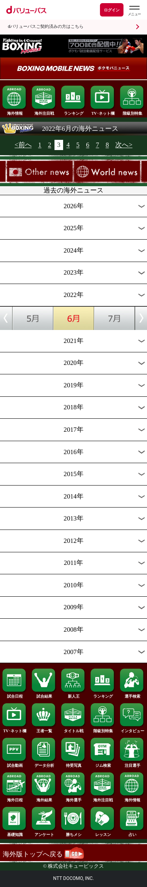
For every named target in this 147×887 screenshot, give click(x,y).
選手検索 (132, 694)
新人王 (73, 694)
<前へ (23, 145)
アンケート (44, 833)
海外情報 (14, 111)
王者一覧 (44, 729)
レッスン (102, 833)
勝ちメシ (73, 833)
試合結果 (44, 694)
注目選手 (132, 764)
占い (132, 833)
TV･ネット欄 (102, 111)
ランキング (73, 111)
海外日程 (14, 798)
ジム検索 (102, 764)
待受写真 (73, 764)
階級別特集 (132, 111)
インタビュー (132, 729)
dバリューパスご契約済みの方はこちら (45, 26)
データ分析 (44, 764)
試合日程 (14, 694)
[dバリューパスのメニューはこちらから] (134, 11)
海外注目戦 (44, 111)
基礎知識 (14, 833)
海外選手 (73, 798)
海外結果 (44, 798)
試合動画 (14, 764)
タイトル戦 (73, 729)
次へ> (123, 145)
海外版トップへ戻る (43, 854)
